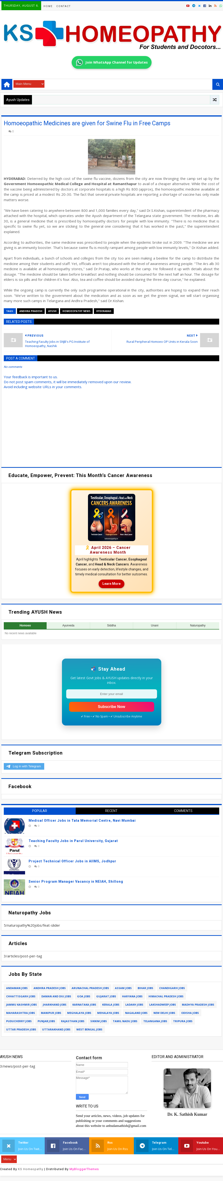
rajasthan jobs (72, 1021)
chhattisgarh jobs (20, 996)
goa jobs (83, 996)
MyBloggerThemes (84, 1169)
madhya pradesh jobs (198, 1004)
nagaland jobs (136, 1013)
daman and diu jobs (56, 996)
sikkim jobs (98, 1021)
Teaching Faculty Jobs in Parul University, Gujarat (73, 841)
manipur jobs (51, 1013)
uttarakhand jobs (56, 1029)
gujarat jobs (106, 996)
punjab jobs (46, 1021)
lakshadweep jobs (162, 1004)
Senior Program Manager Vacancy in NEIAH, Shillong (76, 881)
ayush (52, 311)
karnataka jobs (84, 1004)
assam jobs (123, 988)
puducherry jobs (19, 1021)
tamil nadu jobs (125, 1021)
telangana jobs (155, 1021)
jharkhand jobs (54, 1004)
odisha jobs (190, 1013)
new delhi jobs (164, 1013)
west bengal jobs (89, 1029)
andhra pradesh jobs (50, 988)
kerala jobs (110, 1004)
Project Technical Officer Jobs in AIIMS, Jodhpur (72, 861)
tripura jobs (182, 1021)
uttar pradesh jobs (21, 1029)
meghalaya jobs (79, 1013)
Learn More (111, 584)
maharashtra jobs (20, 1013)
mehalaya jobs (108, 1013)
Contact (63, 6)
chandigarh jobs (172, 988)
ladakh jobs (134, 1004)
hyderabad (103, 311)
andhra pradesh (30, 311)
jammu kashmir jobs (21, 1004)
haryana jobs (132, 996)
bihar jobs (145, 988)
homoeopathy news (76, 311)
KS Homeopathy (30, 1169)
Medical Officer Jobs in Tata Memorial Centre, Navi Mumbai (82, 820)
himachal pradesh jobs (166, 996)
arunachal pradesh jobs (90, 988)
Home (48, 6)
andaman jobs (17, 988)
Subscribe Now (111, 707)
